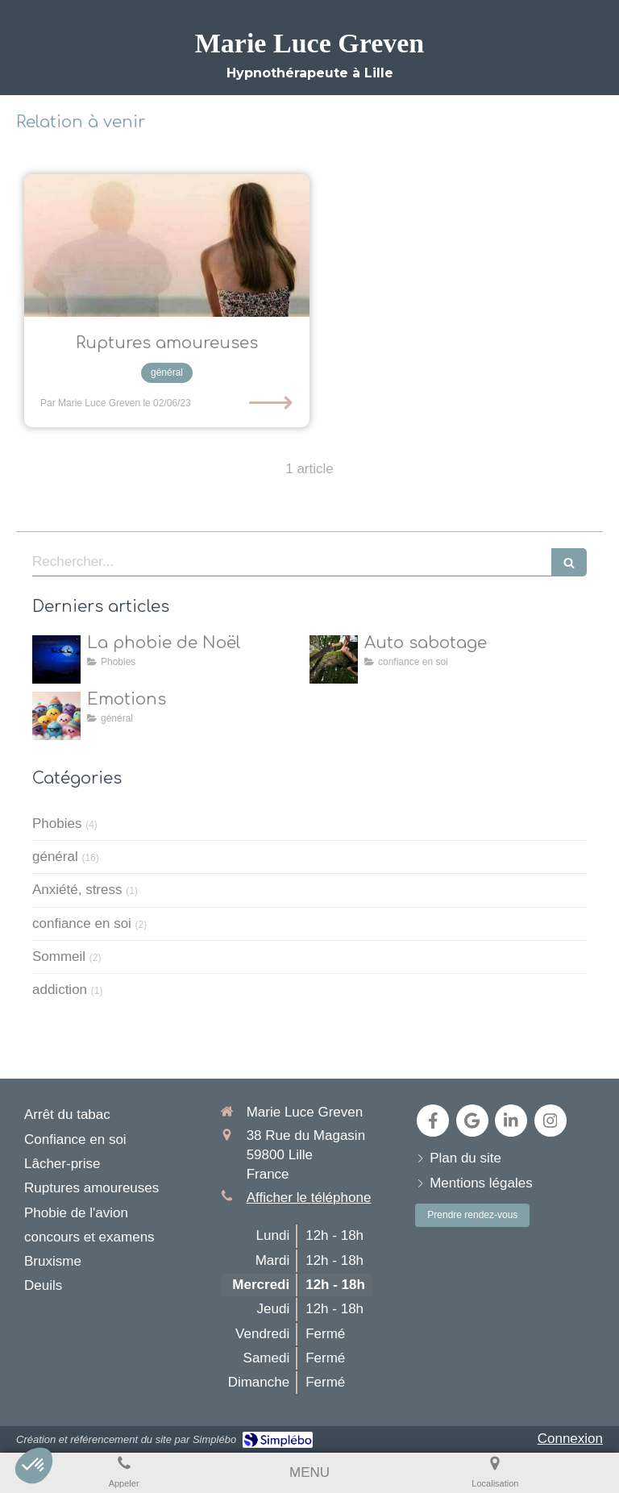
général (55, 856)
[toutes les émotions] (56, 716)
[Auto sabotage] (334, 659)
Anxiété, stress (77, 889)
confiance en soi (81, 923)
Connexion (570, 1438)
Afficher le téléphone (309, 1197)
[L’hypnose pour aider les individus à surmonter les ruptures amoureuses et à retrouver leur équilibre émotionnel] (167, 245)
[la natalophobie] (56, 659)
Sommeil (58, 956)
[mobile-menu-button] (309, 1473)
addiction (59, 989)
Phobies (56, 823)
